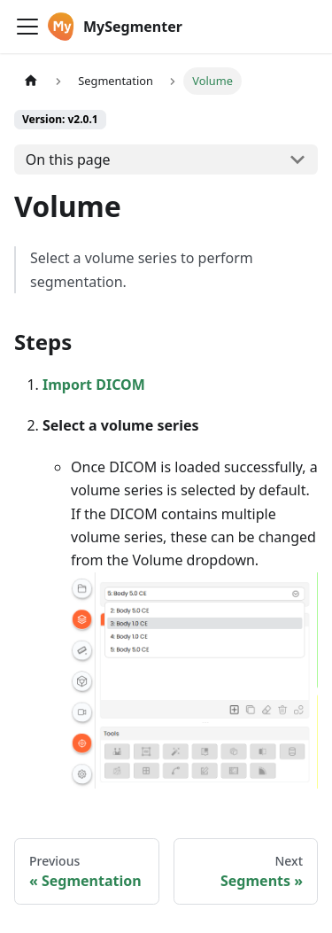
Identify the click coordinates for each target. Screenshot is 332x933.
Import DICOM (93, 384)
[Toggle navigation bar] (27, 26)
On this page (68, 159)
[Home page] (31, 81)
